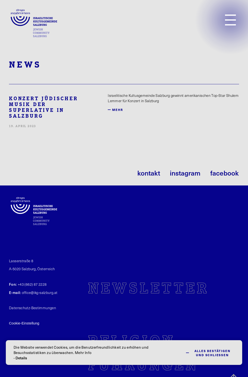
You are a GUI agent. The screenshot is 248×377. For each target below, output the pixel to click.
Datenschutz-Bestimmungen (32, 307)
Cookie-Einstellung (24, 323)
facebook (224, 172)
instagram (185, 172)
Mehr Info (83, 352)
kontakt (148, 172)
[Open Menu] (230, 20)
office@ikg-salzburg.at (39, 292)
